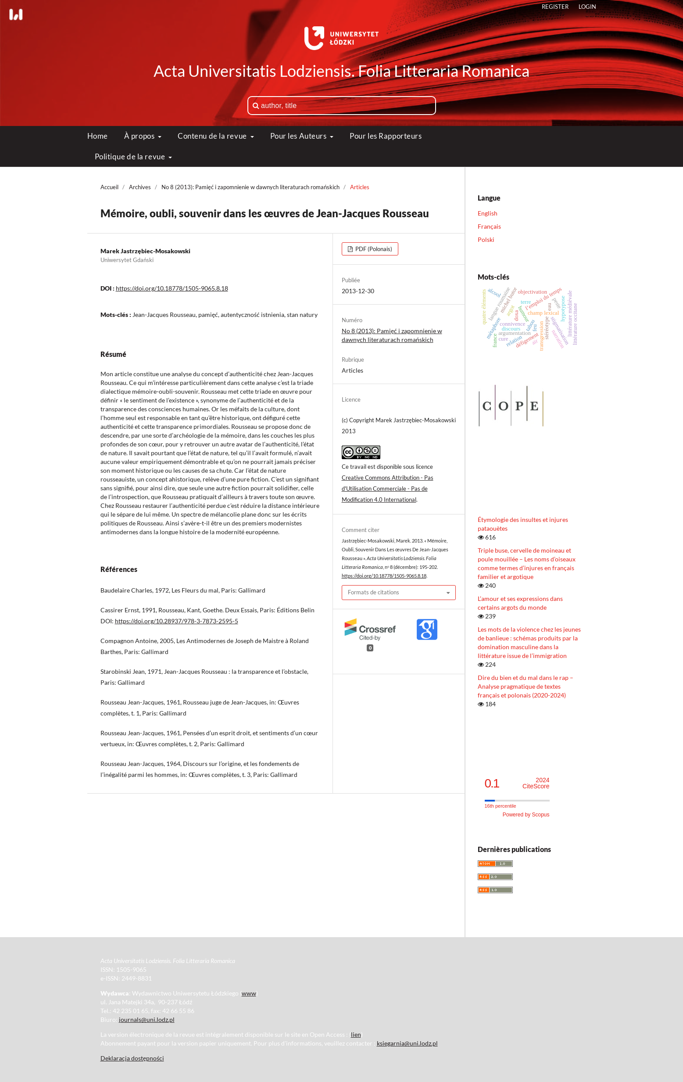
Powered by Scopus (526, 815)
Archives (140, 187)
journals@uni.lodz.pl (147, 1019)
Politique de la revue (131, 156)
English (487, 213)
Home (97, 135)
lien (356, 1034)
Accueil (109, 187)
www (249, 993)
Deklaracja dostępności (132, 1058)
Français (489, 226)
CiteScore (535, 783)
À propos (140, 135)
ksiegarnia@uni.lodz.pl (407, 1043)
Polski (486, 239)
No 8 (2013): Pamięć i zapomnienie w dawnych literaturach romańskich (250, 187)
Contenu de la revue (213, 135)
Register (555, 6)
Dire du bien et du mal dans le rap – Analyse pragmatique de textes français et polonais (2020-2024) (525, 686)
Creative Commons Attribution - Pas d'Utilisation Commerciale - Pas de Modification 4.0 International (387, 488)
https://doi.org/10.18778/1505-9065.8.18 (172, 288)
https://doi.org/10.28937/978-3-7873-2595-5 (176, 621)
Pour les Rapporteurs (386, 135)
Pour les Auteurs (299, 135)
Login (587, 6)
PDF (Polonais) (373, 248)
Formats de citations (373, 592)
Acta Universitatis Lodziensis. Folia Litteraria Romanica (341, 70)
